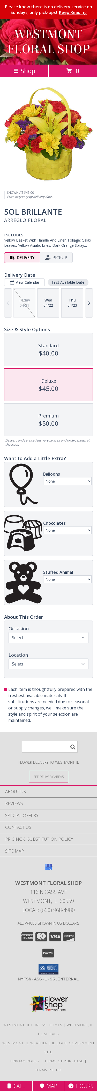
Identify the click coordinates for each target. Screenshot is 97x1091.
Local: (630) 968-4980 (49, 910)
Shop (24, 70)
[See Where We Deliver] (48, 776)
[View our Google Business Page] (48, 869)
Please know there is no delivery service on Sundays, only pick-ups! (48, 9)
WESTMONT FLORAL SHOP (49, 42)
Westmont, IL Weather (25, 1043)
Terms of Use (48, 1070)
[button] (48, 969)
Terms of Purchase (64, 1061)
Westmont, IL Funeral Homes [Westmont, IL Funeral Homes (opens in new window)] (32, 1025)
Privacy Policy (25, 1061)
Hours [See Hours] (80, 1085)
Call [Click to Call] (16, 1085)
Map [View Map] (48, 1085)
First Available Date (68, 282)
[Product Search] (50, 747)
